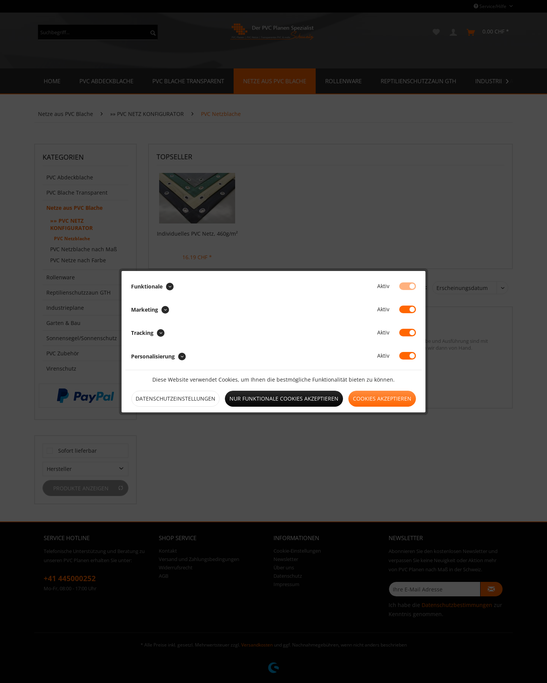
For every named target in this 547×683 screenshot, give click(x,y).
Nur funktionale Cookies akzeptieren (283, 398)
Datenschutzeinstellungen (175, 398)
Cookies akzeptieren (382, 398)
